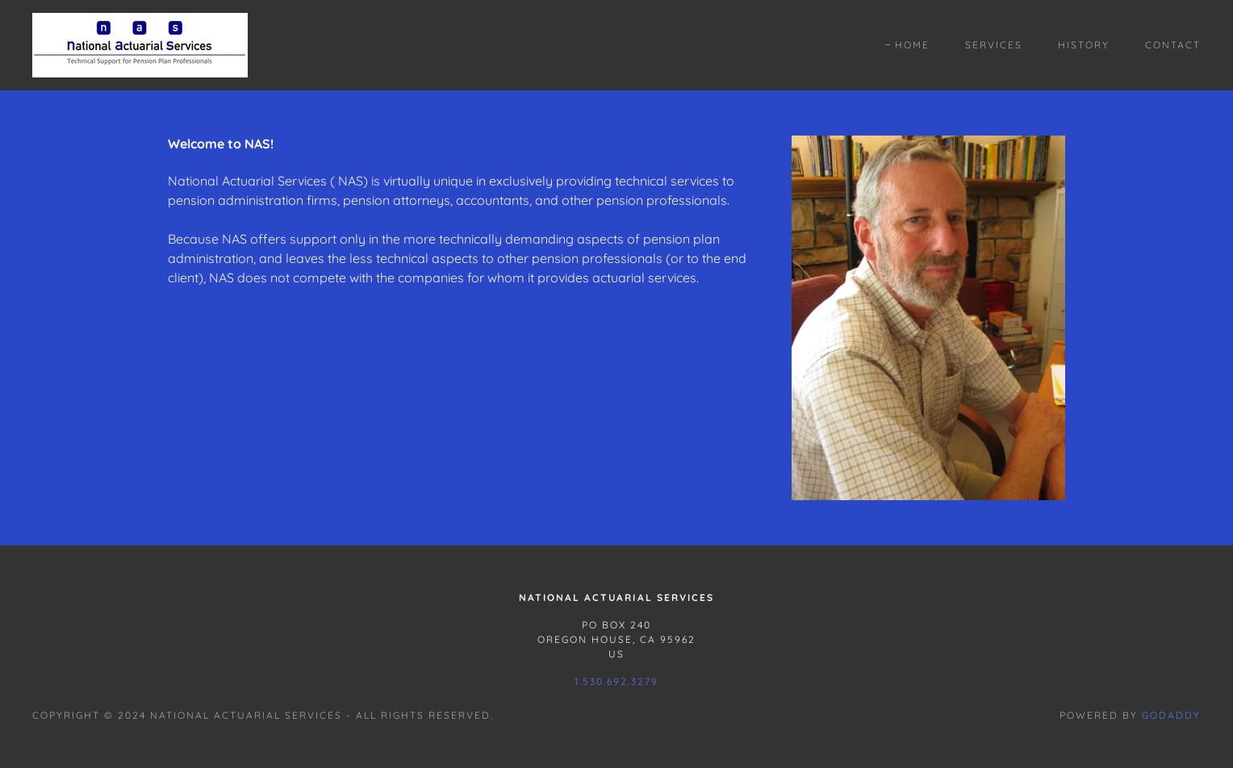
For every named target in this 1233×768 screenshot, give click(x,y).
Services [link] (993, 45)
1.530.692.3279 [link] (616, 681)
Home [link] (912, 45)
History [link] (1084, 45)
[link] (140, 43)
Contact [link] (1173, 45)
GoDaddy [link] (1171, 715)
